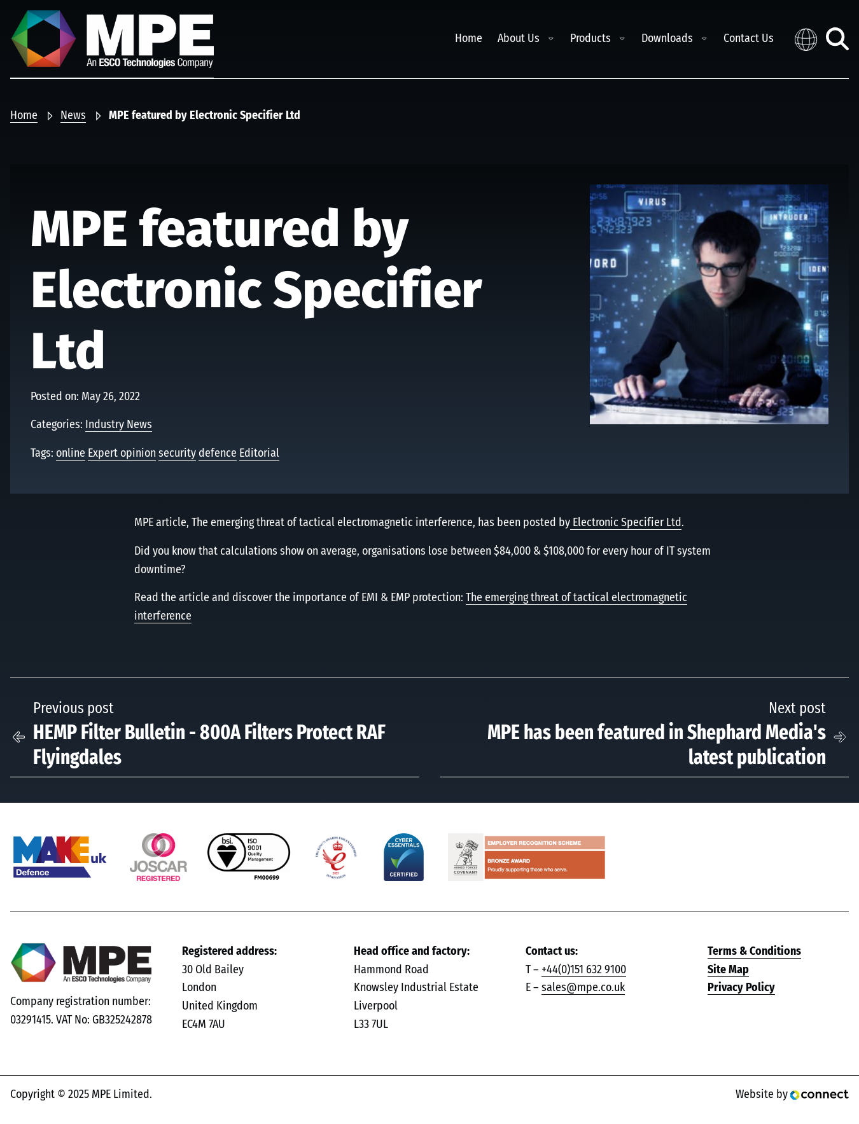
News (73, 115)
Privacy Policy (741, 988)
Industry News (118, 425)
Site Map (728, 970)
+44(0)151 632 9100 (583, 970)
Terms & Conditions (754, 951)
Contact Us (748, 39)
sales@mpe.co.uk (583, 988)
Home (468, 39)
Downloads (667, 39)
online (70, 453)
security (177, 453)
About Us (519, 39)
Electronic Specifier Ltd (625, 523)
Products (590, 39)
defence (218, 453)
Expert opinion (122, 453)
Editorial (259, 453)
